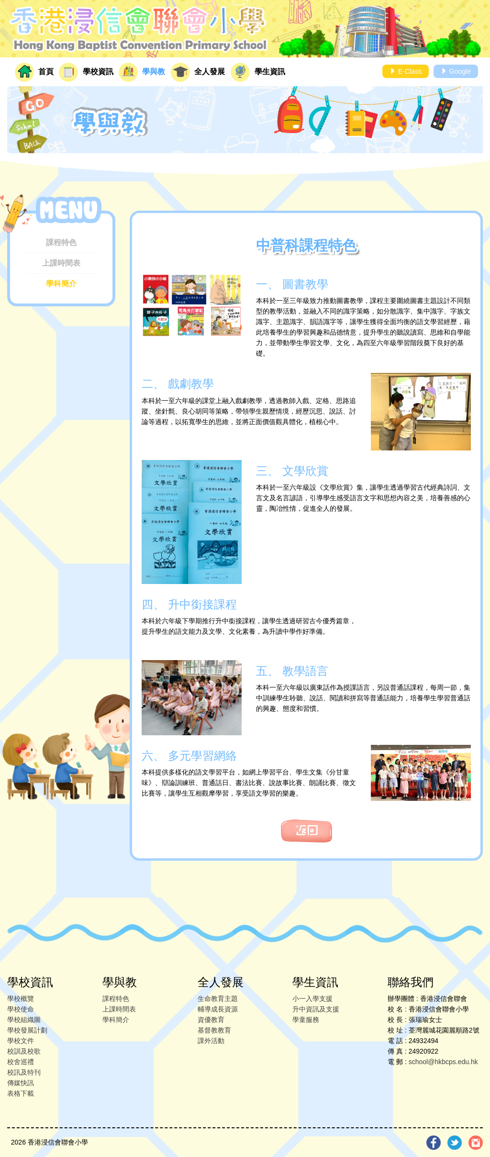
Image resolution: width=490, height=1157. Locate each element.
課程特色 (61, 242)
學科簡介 (61, 284)
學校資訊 (86, 72)
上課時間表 (61, 263)
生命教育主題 (218, 998)
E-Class (406, 71)
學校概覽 (20, 998)
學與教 (142, 72)
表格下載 (20, 1093)
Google (456, 71)
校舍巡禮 (20, 1062)
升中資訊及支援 (315, 1009)
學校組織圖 (24, 1019)
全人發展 (197, 72)
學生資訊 (258, 72)
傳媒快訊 (20, 1083)
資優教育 (211, 1019)
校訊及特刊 (24, 1072)
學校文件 (20, 1041)
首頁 (34, 72)
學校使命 (20, 1009)
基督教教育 (214, 1030)
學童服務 (305, 1019)
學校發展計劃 (27, 1030)
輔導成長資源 (218, 1009)
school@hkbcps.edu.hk (443, 1062)
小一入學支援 (312, 998)
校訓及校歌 (24, 1051)
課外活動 (211, 1041)
